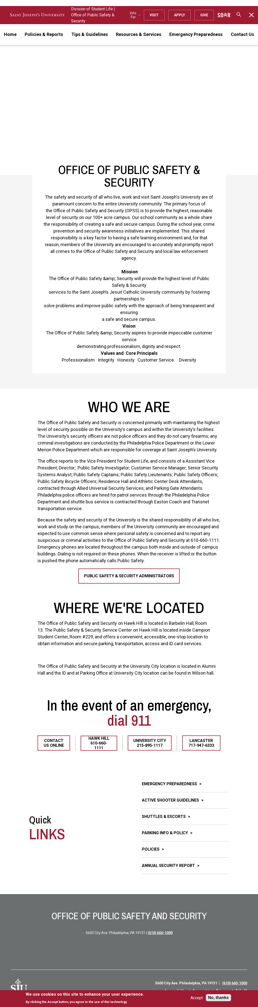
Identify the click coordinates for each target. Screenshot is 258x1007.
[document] (85, 998)
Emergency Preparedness (195, 34)
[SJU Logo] (19, 987)
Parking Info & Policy (165, 832)
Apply (179, 15)
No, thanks (218, 997)
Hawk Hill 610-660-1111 (98, 743)
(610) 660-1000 (160, 933)
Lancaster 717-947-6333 (201, 743)
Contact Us (242, 34)
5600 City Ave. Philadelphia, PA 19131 (186, 983)
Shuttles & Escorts (164, 816)
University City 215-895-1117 (149, 743)
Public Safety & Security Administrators (129, 576)
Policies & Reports (44, 34)
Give (204, 15)
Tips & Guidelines (89, 34)
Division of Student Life (92, 9)
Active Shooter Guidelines (171, 800)
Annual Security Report (169, 865)
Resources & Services (138, 34)
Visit (154, 15)
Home (10, 34)
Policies (151, 849)
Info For (135, 15)
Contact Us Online (54, 743)
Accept (196, 997)
